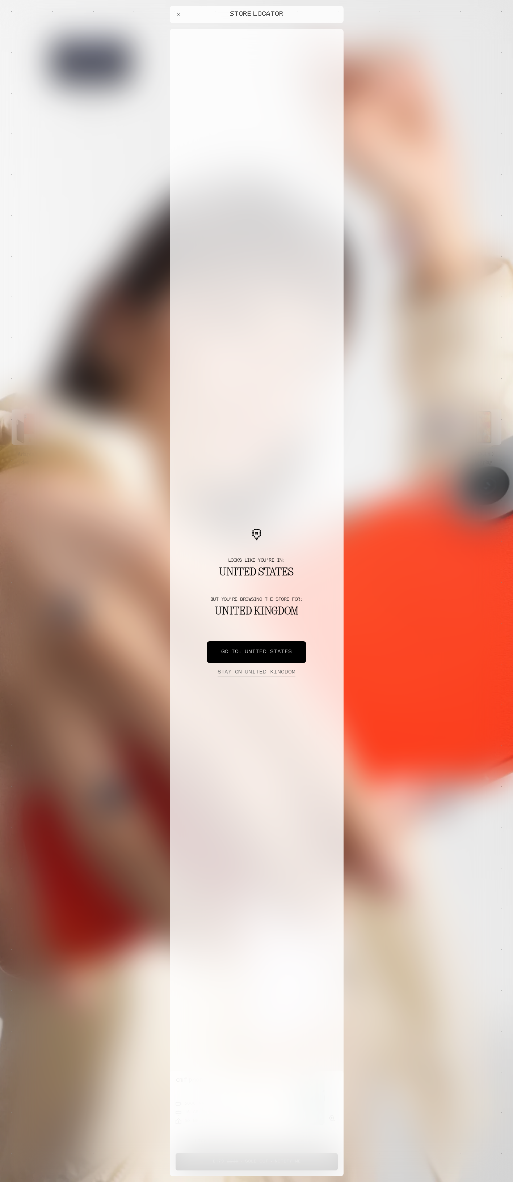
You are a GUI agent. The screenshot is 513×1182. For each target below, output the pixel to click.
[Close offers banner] (335, 31)
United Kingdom (256, 672)
